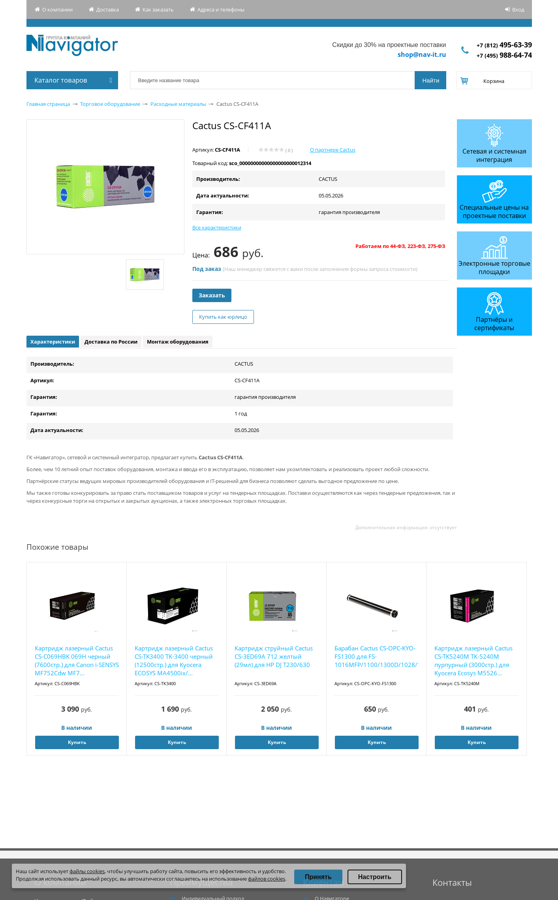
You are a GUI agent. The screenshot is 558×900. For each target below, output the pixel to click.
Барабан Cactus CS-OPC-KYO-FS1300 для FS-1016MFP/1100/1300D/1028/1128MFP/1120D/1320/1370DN (376, 656)
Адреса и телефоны (220, 9)
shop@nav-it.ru (422, 54)
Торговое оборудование (110, 103)
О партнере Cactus (332, 149)
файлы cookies (87, 871)
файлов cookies (266, 878)
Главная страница (48, 103)
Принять (318, 877)
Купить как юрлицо (223, 316)
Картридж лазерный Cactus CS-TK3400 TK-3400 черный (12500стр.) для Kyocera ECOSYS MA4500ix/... (174, 660)
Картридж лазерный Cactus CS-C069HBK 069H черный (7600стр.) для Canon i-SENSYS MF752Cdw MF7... (77, 660)
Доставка (107, 9)
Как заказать (158, 9)
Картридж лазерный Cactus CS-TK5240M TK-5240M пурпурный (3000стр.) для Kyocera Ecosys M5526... (473, 660)
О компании (57, 9)
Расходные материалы (178, 103)
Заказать (212, 295)
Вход (518, 9)
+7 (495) (504, 55)
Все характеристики (216, 227)
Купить (77, 742)
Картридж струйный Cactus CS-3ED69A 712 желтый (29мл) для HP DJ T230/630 (274, 656)
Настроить (374, 877)
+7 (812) (504, 45)
